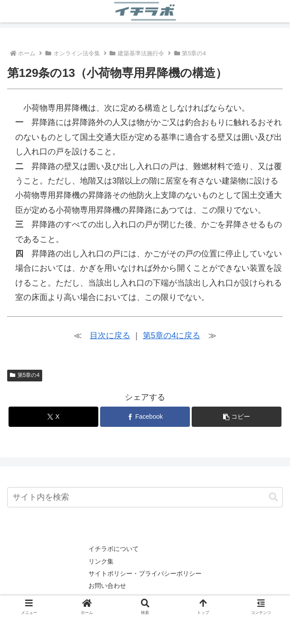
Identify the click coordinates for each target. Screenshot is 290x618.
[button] (236, 417)
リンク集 (101, 561)
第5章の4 (25, 375)
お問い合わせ (107, 585)
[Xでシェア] (53, 417)
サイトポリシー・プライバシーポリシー (145, 573)
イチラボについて (113, 548)
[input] (145, 497)
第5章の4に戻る (171, 335)
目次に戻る (110, 335)
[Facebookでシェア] (145, 417)
